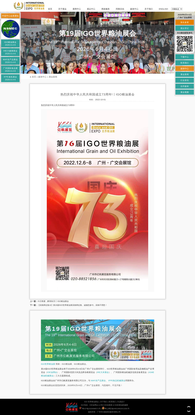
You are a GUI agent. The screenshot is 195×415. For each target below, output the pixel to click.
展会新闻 (53, 77)
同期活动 (120, 9)
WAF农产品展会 (98, 380)
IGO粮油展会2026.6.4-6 (10, 43)
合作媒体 (185, 86)
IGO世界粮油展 (48, 364)
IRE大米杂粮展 (106, 405)
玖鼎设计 (121, 402)
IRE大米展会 (103, 372)
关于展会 (62, 9)
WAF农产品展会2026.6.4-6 (10, 60)
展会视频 (185, 92)
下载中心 (185, 57)
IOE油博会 (52, 372)
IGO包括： (85, 405)
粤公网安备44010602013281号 (115, 409)
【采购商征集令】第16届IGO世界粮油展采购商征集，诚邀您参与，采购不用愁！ (72, 305)
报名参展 (185, 22)
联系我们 (112, 402)
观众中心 (91, 9)
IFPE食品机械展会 (116, 380)
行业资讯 (185, 80)
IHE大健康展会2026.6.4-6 (10, 52)
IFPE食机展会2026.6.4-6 (10, 78)
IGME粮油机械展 (121, 405)
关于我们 (148, 9)
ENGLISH (163, 9)
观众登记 (185, 28)
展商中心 (77, 9)
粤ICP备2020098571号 (89, 409)
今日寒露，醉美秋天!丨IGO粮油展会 (53, 301)
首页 (50, 9)
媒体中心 (134, 9)
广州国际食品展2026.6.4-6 (10, 69)
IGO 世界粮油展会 (91, 402)
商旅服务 (105, 9)
